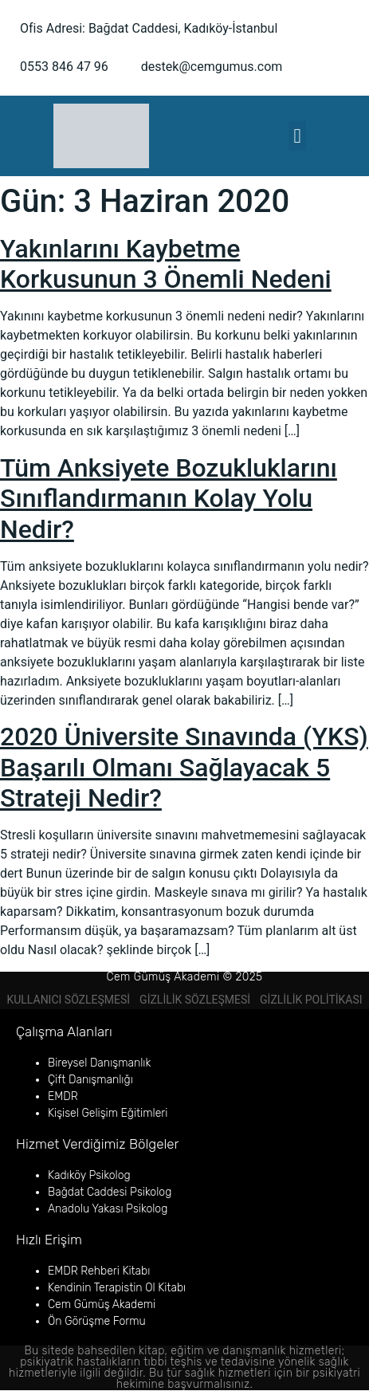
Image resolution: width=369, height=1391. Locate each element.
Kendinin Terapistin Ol (101, 1288)
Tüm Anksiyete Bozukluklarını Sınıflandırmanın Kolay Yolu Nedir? (168, 498)
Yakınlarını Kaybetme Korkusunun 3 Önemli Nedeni (166, 264)
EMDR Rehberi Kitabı (99, 1271)
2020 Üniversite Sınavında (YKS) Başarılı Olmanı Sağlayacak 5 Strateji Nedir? (184, 767)
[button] (297, 136)
